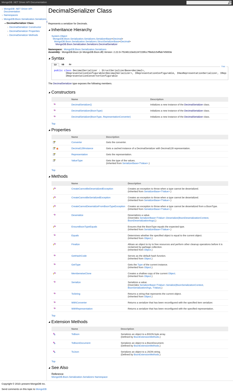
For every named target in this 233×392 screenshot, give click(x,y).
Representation (79, 154)
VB (62, 64)
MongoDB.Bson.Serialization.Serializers (25, 19)
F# (70, 64)
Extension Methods (68, 321)
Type (140, 264)
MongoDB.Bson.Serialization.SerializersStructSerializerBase (86, 41)
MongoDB (41, 389)
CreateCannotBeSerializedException (90, 197)
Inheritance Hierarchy (70, 29)
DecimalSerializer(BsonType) (86, 110)
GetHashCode (79, 255)
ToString (75, 293)
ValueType (77, 160)
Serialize (76, 282)
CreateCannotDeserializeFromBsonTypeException (98, 206)
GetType (76, 264)
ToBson (75, 334)
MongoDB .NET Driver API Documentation (18, 10)
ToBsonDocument (80, 343)
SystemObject (59, 36)
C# (55, 65)
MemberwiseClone (81, 273)
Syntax (56, 58)
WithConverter (79, 302)
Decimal (117, 38)
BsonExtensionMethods (146, 336)
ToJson (75, 351)
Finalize (75, 244)
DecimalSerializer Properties (24, 31)
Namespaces (11, 15)
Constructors (61, 92)
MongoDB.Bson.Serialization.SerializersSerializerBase (82, 38)
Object (147, 238)
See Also (58, 367)
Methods (58, 176)
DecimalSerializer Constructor (25, 27)
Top (53, 123)
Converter (76, 142)
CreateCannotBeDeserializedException (92, 188)
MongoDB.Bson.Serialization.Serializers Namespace (80, 376)
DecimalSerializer (81, 104)
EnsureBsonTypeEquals (84, 226)
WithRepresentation (82, 308)
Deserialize (77, 215)
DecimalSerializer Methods (23, 35)
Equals (75, 235)
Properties (59, 129)
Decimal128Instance (82, 148)
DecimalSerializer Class (20, 23)
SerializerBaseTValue (135, 163)
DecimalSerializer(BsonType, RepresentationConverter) (101, 116)
